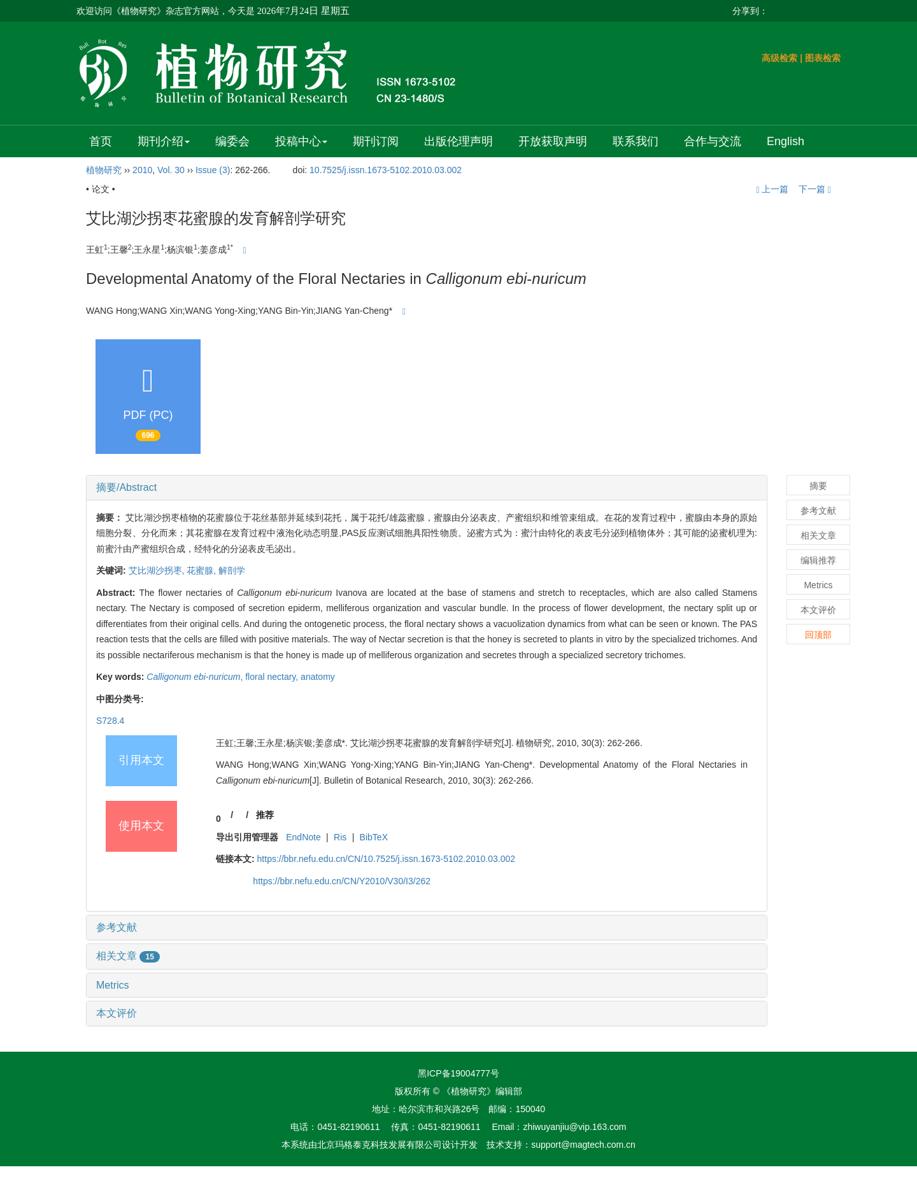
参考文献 (116, 927)
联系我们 (635, 141)
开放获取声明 (552, 141)
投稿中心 (301, 141)
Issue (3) (212, 170)
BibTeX (374, 837)
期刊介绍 (164, 141)
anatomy (318, 677)
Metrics (112, 985)
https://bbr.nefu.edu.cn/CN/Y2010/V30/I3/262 (341, 881)
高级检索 (779, 58)
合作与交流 (712, 141)
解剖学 (231, 570)
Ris (340, 837)
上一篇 (772, 189)
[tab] (427, 488)
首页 (100, 141)
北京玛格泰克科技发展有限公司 (379, 1145)
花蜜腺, (202, 570)
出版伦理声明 (458, 141)
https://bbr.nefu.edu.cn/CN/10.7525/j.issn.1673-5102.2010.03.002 (386, 859)
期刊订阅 (376, 141)
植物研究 (104, 170)
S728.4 (110, 721)
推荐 (265, 815)
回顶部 (818, 635)
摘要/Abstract (126, 487)
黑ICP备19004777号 (458, 1073)
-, (195, 677)
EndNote (303, 837)
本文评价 (116, 1013)
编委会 (232, 141)
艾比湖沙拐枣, (158, 570)
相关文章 (128, 955)
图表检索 (823, 58)
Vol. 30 (171, 170)
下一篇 (815, 189)
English (785, 141)
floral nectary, (273, 677)
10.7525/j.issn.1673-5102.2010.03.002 (385, 170)
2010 (142, 170)
